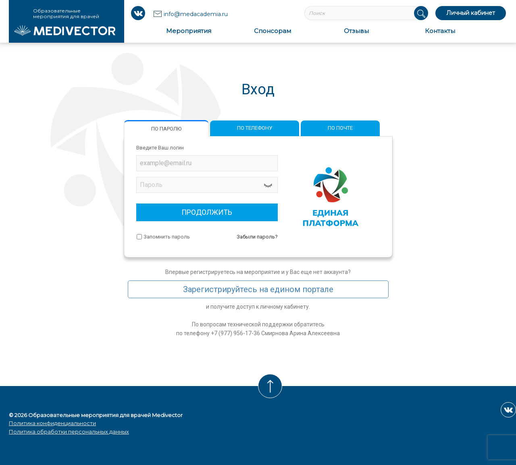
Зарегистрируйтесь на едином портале (258, 289)
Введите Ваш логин (160, 148)
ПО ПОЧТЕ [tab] (340, 128)
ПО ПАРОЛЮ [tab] (166, 129)
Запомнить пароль (167, 237)
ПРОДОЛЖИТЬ (206, 212)
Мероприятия (188, 31)
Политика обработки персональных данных (69, 431)
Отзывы (356, 31)
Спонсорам (272, 31)
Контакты (440, 31)
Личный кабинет (470, 13)
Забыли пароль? (257, 237)
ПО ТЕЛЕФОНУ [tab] (254, 128)
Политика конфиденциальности (52, 423)
